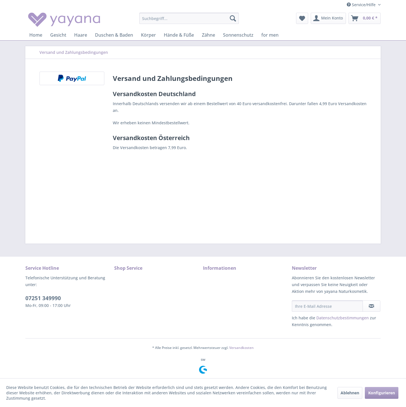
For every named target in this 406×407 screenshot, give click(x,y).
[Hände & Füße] (179, 35)
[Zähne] (208, 35)
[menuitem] (189, 18)
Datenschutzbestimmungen (342, 317)
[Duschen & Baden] (114, 35)
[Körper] (148, 35)
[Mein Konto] (328, 18)
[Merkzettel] (302, 18)
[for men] (270, 35)
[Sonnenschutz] (238, 35)
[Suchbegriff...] (189, 18)
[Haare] (80, 35)
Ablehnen (350, 392)
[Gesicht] (58, 35)
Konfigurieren (381, 392)
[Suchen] (233, 18)
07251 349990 (43, 298)
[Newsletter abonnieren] (371, 306)
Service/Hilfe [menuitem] (362, 4)
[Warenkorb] (364, 18)
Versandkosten (241, 347)
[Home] (35, 35)
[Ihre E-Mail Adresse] (327, 306)
